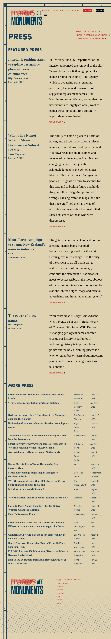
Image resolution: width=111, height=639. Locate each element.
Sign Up (100, 11)
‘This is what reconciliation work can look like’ (34, 402)
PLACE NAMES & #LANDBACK (93, 35)
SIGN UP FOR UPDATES (71, 580)
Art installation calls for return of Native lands (34, 452)
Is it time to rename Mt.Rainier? (26, 489)
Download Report (69, 11)
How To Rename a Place (21, 514)
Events (45, 11)
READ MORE (57, 122)
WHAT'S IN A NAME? (88, 31)
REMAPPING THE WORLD (91, 39)
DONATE (65, 583)
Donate (87, 11)
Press (59, 600)
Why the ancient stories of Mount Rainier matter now (38, 497)
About (55, 11)
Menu (45, 13)
